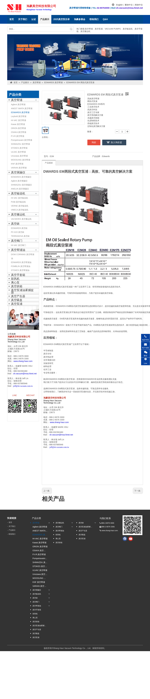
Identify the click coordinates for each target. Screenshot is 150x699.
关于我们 (22, 19)
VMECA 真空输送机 (19, 210)
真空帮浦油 (18, 250)
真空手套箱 (18, 275)
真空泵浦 (16, 304)
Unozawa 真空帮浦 (19, 156)
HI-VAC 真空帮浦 (18, 120)
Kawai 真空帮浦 (18, 124)
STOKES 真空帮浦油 (20, 270)
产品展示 (44, 19)
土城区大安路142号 (16, 349)
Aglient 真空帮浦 (18, 104)
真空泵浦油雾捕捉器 (22, 291)
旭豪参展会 (79, 19)
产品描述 (49, 163)
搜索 (71, 29)
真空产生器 (18, 296)
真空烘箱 (16, 286)
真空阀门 (16, 241)
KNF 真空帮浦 (17, 164)
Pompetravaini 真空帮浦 (21, 140)
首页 (11, 19)
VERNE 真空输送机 (19, 206)
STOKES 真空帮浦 (19, 148)
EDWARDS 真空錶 (19, 228)
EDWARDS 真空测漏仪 (21, 177)
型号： (47, 156)
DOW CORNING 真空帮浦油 (22, 256)
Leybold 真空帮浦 (18, 116)
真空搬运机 (18, 214)
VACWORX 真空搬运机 (21, 219)
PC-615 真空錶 (17, 232)
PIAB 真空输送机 (18, 202)
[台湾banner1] (75, 57)
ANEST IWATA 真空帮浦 (21, 108)
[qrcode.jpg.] (132, 525)
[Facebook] (125, 538)
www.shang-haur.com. (110, 531)
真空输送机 (18, 193)
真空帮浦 (16, 100)
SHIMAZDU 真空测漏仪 (21, 185)
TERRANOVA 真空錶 (20, 236)
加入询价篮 (116, 142)
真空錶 (15, 224)
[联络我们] (23, 318)
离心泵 (15, 282)
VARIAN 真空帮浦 (19, 168)
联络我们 (94, 19)
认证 (33, 19)
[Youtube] (130, 538)
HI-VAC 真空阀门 (18, 245)
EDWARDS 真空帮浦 (20, 112)
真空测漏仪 (18, 172)
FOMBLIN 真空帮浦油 (20, 266)
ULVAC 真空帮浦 (18, 152)
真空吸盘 (16, 300)
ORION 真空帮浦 (18, 128)
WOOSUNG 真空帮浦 (20, 160)
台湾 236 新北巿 (21, 346)
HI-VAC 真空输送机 (19, 198)
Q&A (105, 19)
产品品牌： (97, 156)
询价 (94, 142)
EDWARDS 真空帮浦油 (21, 262)
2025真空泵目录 (61, 19)
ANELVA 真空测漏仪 (20, 189)
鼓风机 (15, 279)
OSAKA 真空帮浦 (18, 132)
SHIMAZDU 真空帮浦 (20, 144)
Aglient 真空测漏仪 (19, 181)
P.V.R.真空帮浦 (17, 136)
